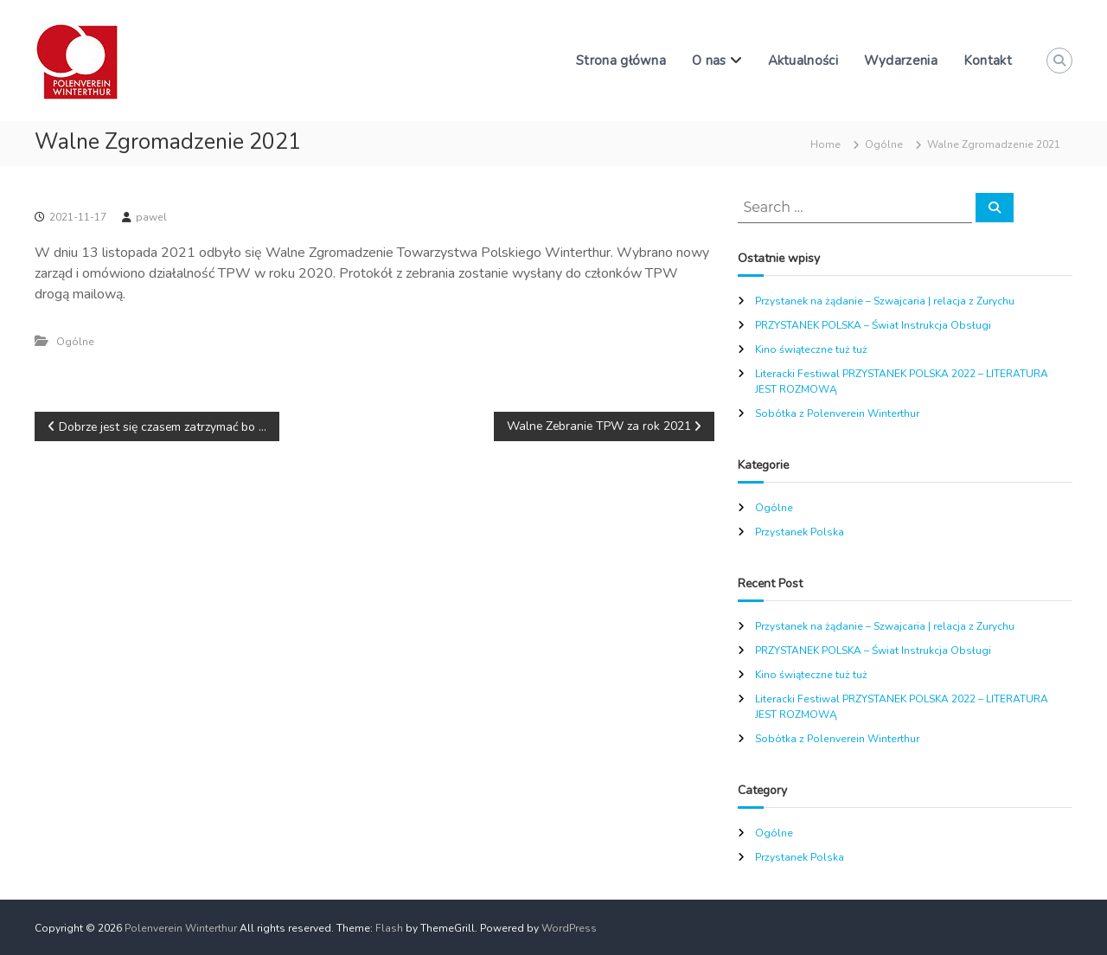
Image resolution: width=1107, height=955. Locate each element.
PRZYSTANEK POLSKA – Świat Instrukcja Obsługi (873, 325)
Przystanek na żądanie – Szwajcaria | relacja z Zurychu (884, 301)
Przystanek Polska (799, 532)
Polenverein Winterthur (181, 928)
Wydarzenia (900, 60)
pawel (151, 217)
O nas (709, 60)
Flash (389, 928)
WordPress (569, 928)
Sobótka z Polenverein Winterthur (837, 413)
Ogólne (884, 144)
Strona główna (621, 60)
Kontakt (987, 60)
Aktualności (803, 60)
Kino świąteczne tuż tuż (811, 349)
